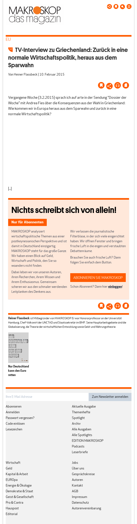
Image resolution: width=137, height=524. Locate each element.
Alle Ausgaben (81, 429)
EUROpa (12, 480)
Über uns (78, 468)
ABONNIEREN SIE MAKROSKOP (98, 278)
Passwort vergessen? (20, 418)
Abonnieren (13, 406)
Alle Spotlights (82, 435)
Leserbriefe (80, 452)
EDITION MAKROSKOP (87, 441)
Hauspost (12, 508)
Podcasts (78, 446)
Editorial (12, 514)
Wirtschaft (13, 463)
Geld (9, 468)
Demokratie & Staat (19, 491)
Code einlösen (15, 423)
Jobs (75, 463)
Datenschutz (80, 502)
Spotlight (78, 418)
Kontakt (77, 485)
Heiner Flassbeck (25, 74)
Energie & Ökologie (19, 485)
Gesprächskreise (83, 474)
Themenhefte (81, 412)
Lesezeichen (14, 429)
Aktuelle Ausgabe (84, 406)
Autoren (77, 480)
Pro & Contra (14, 502)
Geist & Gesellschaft (20, 497)
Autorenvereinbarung (86, 508)
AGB (75, 491)
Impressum (79, 497)
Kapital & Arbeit (17, 474)
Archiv (76, 423)
